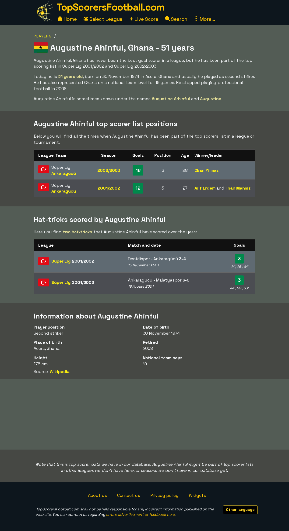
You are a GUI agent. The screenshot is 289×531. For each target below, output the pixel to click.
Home (67, 19)
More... (204, 19)
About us (97, 495)
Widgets (197, 495)
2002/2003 (108, 170)
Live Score (143, 19)
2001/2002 (109, 188)
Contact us (128, 495)
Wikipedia (60, 371)
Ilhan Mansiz (238, 188)
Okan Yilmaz (206, 170)
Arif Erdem (204, 188)
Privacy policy (164, 495)
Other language (240, 509)
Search (176, 19)
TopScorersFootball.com (110, 7)
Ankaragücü (63, 173)
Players (43, 36)
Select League (103, 19)
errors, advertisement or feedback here (140, 514)
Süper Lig (72, 261)
